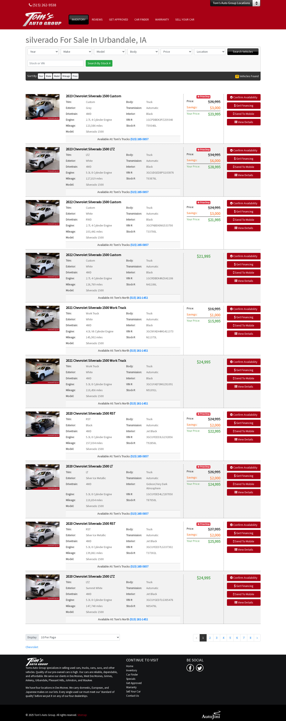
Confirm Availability (243, 97)
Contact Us (132, 696)
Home (129, 666)
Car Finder (132, 674)
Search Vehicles (243, 51)
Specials (130, 679)
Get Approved (134, 683)
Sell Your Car (133, 691)
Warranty (131, 687)
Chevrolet (32, 647)
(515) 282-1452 (139, 298)
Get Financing (243, 105)
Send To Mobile (243, 114)
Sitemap (82, 715)
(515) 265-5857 (139, 139)
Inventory (131, 670)
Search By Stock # (99, 63)
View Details (243, 122)
